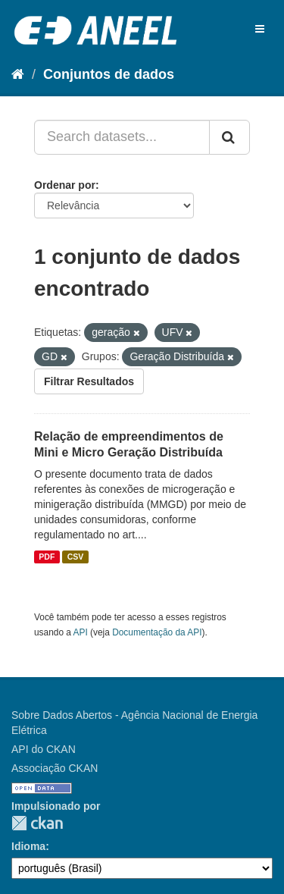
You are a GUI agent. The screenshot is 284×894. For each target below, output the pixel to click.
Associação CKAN (54, 768)
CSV (75, 556)
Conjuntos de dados (108, 74)
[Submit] (229, 137)
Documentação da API (156, 632)
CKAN (37, 823)
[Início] (17, 74)
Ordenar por (64, 185)
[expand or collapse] (260, 29)
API (80, 632)
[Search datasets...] (122, 137)
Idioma (28, 846)
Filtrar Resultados (89, 381)
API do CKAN (43, 749)
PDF (47, 556)
